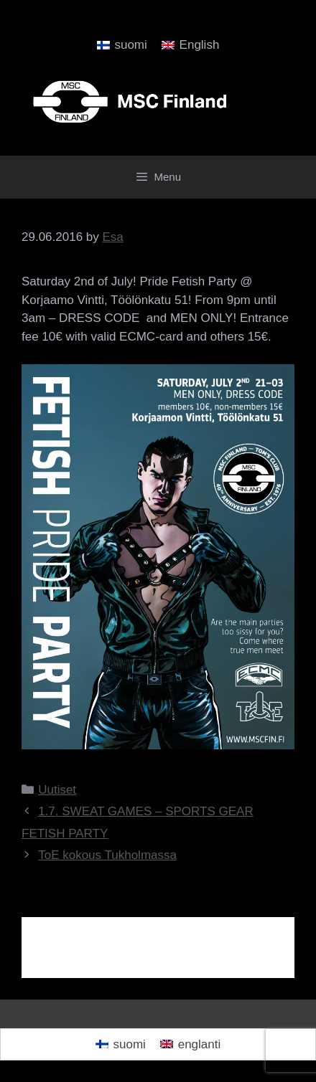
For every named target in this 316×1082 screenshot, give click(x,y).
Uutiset (57, 790)
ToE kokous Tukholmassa (107, 855)
